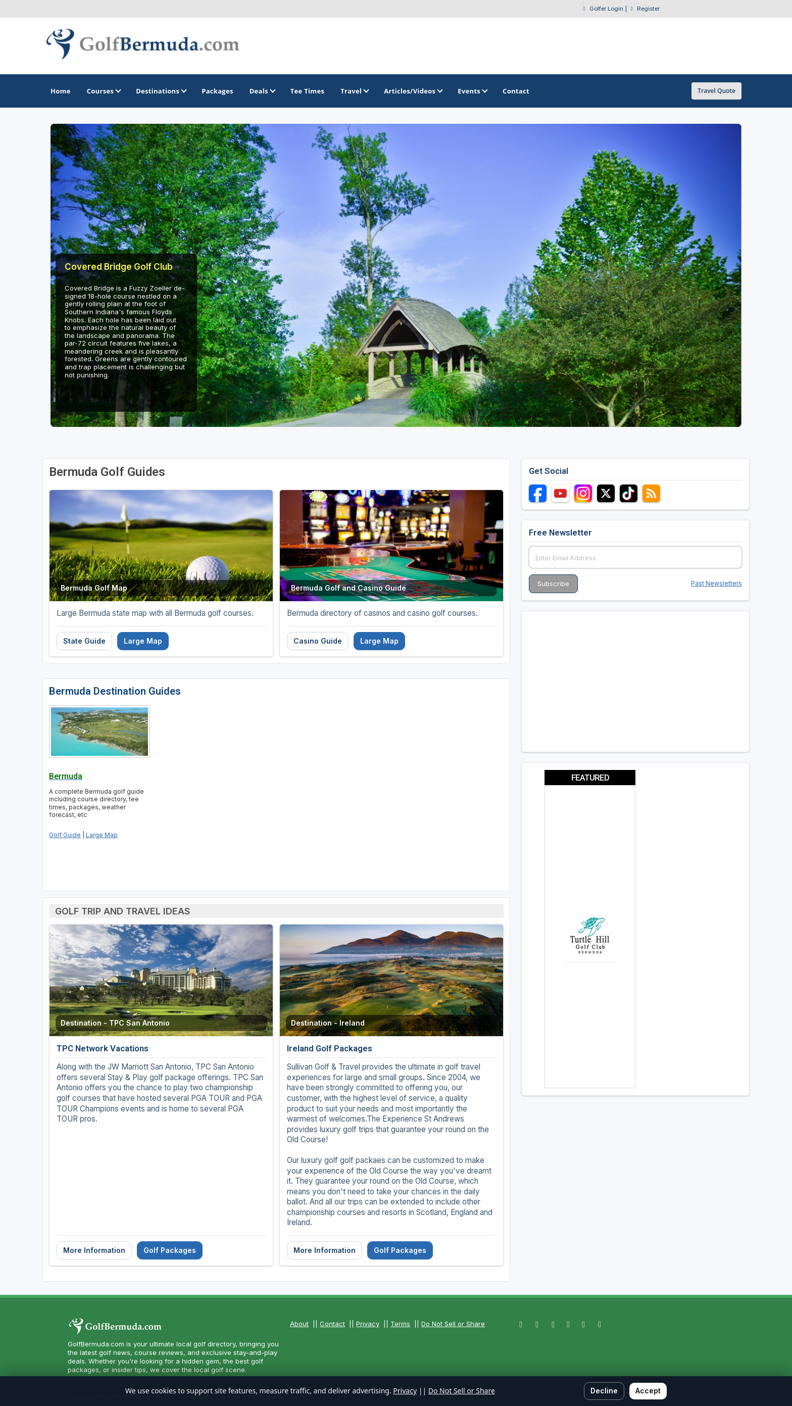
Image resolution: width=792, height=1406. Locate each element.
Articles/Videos (412, 90)
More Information (94, 1250)
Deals (262, 90)
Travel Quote (716, 90)
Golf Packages (169, 1250)
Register (648, 8)
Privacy (367, 1324)
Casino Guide (317, 641)
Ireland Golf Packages (329, 1048)
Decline (604, 1390)
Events (472, 90)
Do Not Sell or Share (453, 1324)
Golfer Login (606, 8)
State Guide (84, 641)
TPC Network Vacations (102, 1048)
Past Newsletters (716, 583)
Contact (332, 1324)
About (299, 1324)
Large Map (143, 641)
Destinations (160, 90)
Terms (400, 1324)
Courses (103, 90)
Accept (648, 1390)
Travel (354, 90)
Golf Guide (65, 835)
